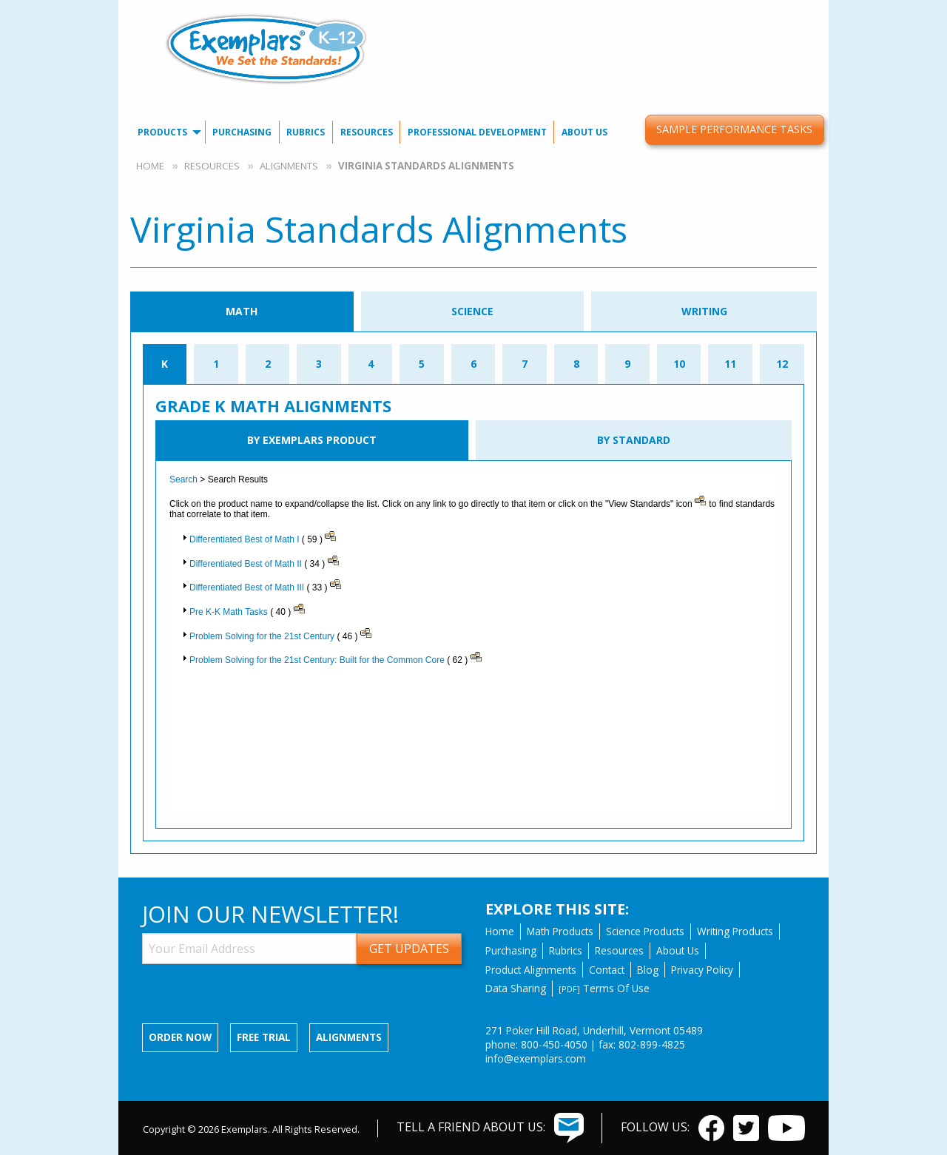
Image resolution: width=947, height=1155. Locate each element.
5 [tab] (422, 364)
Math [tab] (241, 311)
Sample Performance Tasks (734, 129)
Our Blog (694, 11)
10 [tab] (679, 364)
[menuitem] (629, 11)
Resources (366, 132)
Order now (180, 1037)
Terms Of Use (604, 988)
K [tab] (164, 364)
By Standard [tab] (633, 440)
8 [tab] (576, 364)
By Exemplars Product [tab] (312, 440)
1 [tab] (216, 364)
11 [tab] (730, 364)
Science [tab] (472, 311)
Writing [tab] (704, 311)
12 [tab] (782, 364)
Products (162, 132)
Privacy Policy (702, 970)
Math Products (560, 931)
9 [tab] (627, 364)
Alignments (289, 165)
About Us (584, 132)
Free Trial (264, 1037)
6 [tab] (473, 364)
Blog (647, 970)
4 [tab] (371, 364)
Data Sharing (515, 988)
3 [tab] (319, 364)
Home (150, 165)
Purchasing (242, 132)
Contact (606, 970)
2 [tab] (268, 364)
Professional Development (477, 132)
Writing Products (735, 931)
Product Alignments (530, 970)
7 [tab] (525, 364)
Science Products (645, 931)
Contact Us (629, 11)
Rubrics (305, 132)
